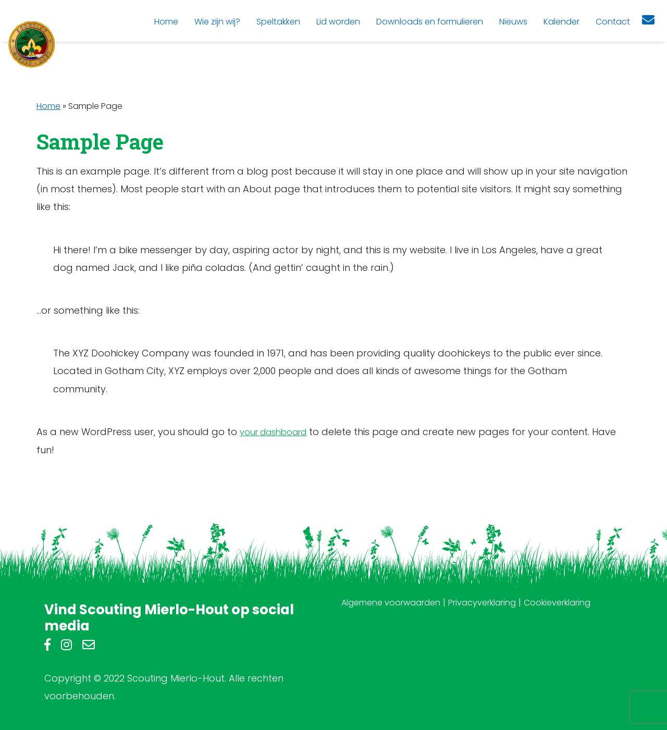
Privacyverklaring (482, 603)
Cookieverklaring (557, 603)
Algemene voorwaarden (390, 603)
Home (48, 106)
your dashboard (273, 432)
